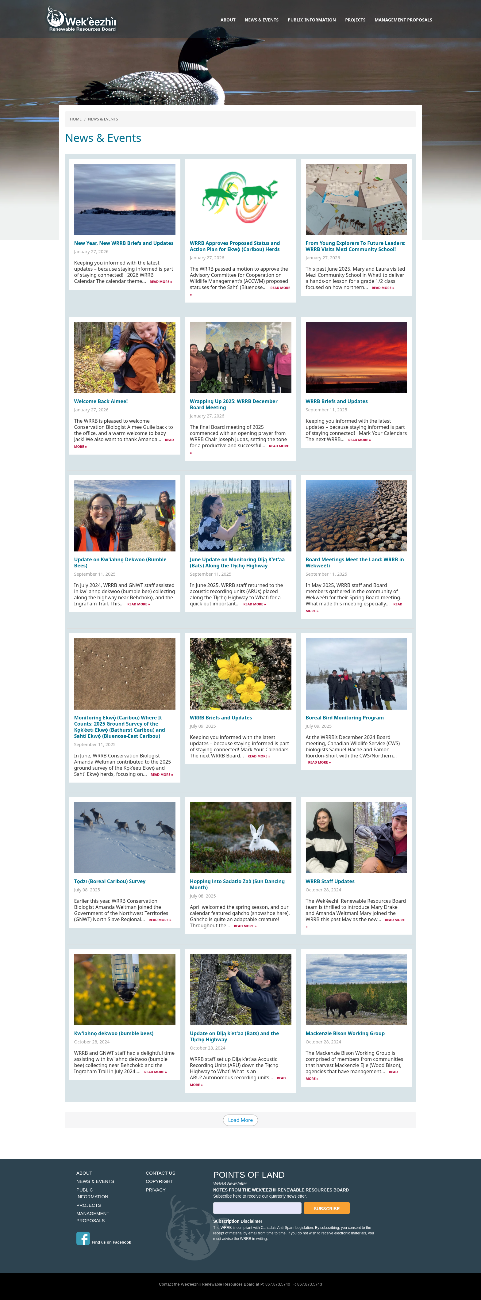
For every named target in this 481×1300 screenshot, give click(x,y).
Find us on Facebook (111, 1242)
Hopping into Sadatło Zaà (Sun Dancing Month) (237, 884)
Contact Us (160, 1173)
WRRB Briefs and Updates (337, 401)
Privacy (156, 1189)
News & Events (262, 20)
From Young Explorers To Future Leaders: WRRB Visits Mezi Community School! (356, 246)
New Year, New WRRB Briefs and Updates (124, 243)
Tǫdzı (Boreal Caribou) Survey (110, 881)
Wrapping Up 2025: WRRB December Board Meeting (234, 404)
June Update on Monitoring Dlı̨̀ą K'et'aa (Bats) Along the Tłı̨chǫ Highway (237, 562)
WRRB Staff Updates (330, 881)
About (228, 20)
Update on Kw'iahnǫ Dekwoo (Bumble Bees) (120, 562)
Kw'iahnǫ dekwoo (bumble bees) (114, 1033)
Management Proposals (403, 20)
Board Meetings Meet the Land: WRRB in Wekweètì (355, 562)
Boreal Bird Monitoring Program (345, 717)
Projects (355, 20)
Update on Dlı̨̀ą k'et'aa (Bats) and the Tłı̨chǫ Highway (234, 1036)
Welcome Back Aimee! (101, 401)
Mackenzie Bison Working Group (345, 1033)
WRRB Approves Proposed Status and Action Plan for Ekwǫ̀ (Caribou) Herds (235, 246)
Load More (240, 1120)
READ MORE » (161, 281)
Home (76, 119)
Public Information (312, 20)
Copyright (159, 1181)
